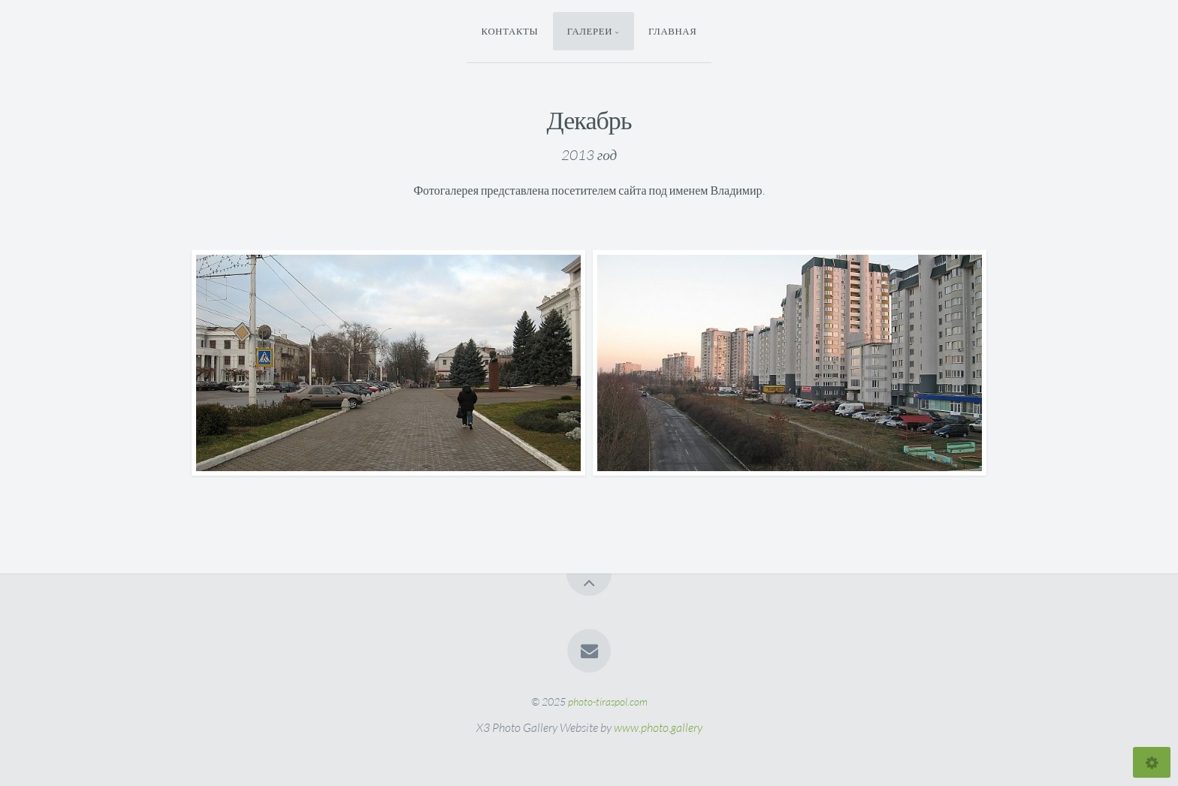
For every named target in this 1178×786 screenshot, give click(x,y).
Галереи (589, 31)
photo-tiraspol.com (608, 701)
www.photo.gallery (658, 727)
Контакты (510, 31)
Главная (672, 31)
